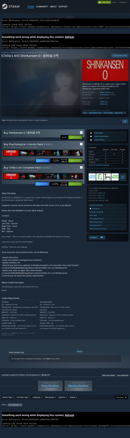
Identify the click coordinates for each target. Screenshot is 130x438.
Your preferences (123, 378)
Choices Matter (108, 116)
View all (79, 354)
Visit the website (96, 208)
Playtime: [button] (58, 411)
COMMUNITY (42, 6)
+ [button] (124, 116)
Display (72, 404)
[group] (65, 413)
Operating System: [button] (96, 411)
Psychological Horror (95, 116)
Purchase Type (22, 404)
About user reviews (108, 378)
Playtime (62, 404)
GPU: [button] (117, 411)
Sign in (4, 123)
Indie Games (14, 55)
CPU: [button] (109, 411)
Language (36, 404)
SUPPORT (63, 6)
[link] (59, 164)
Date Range (49, 404)
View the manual (96, 215)
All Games (4, 55)
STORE (31, 6)
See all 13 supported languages (99, 168)
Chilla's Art (103, 105)
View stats (93, 218)
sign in (114, 2)
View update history (97, 222)
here (48, 362)
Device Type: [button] (6, 415)
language (122, 2)
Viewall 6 (122, 180)
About (53, 6)
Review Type (7, 404)
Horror (85, 116)
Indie (96, 194)
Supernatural (118, 116)
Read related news (96, 225)
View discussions (95, 228)
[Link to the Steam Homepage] (13, 8)
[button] (75, 140)
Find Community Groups (98, 232)
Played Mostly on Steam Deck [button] (75, 411)
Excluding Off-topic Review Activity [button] (38, 411)
